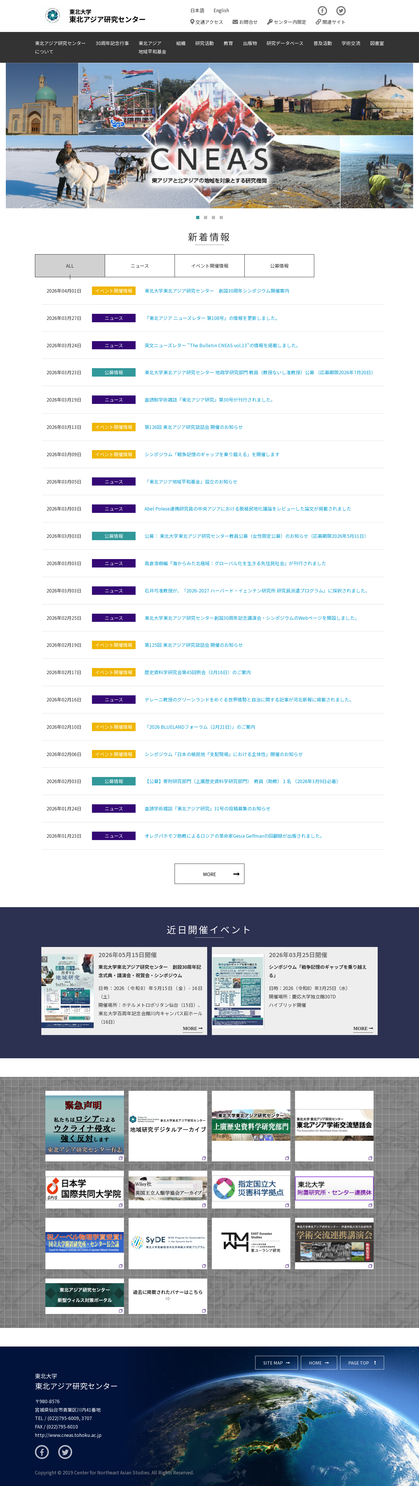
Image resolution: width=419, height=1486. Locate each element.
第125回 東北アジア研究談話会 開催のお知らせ (194, 644)
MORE (209, 874)
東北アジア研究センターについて (60, 47)
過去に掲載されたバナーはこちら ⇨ (170, 1295)
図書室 (377, 43)
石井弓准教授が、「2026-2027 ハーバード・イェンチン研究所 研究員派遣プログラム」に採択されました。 (257, 590)
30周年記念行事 (112, 43)
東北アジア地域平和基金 (152, 47)
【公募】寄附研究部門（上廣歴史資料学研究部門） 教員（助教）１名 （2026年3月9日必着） (243, 781)
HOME (315, 1363)
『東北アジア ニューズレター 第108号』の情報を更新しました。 (212, 317)
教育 (228, 43)
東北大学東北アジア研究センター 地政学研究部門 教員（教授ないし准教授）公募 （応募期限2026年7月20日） (260, 372)
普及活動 (322, 43)
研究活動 (204, 43)
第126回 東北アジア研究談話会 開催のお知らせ (194, 426)
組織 (181, 43)
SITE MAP (273, 1363)
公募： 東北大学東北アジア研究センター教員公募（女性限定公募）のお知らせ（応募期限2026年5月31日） (257, 535)
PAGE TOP (358, 1363)
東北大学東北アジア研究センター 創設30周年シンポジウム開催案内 (217, 290)
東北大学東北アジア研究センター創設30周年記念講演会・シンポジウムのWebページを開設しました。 (252, 617)
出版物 (250, 43)
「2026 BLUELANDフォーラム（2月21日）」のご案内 (200, 726)
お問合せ (245, 21)
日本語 (197, 10)
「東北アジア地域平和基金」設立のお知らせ (191, 481)
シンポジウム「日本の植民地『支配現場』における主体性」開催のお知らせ (224, 754)
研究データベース (285, 43)
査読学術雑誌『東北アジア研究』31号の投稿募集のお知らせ (208, 808)
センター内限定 (286, 21)
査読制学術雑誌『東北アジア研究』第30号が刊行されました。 (210, 399)
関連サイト (331, 21)
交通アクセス (206, 21)
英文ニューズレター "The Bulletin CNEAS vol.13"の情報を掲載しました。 (223, 345)
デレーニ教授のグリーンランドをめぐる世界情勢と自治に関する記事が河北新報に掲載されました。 (249, 699)
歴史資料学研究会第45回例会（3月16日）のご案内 (198, 672)
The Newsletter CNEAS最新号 (369, 16)
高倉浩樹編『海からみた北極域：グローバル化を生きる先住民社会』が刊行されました (235, 563)
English (221, 10)
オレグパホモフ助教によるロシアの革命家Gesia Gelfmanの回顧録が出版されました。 (234, 835)
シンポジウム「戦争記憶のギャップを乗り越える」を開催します (212, 454)
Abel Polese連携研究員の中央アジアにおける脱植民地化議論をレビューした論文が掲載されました (248, 508)
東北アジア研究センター (76, 1381)
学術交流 (351, 43)
